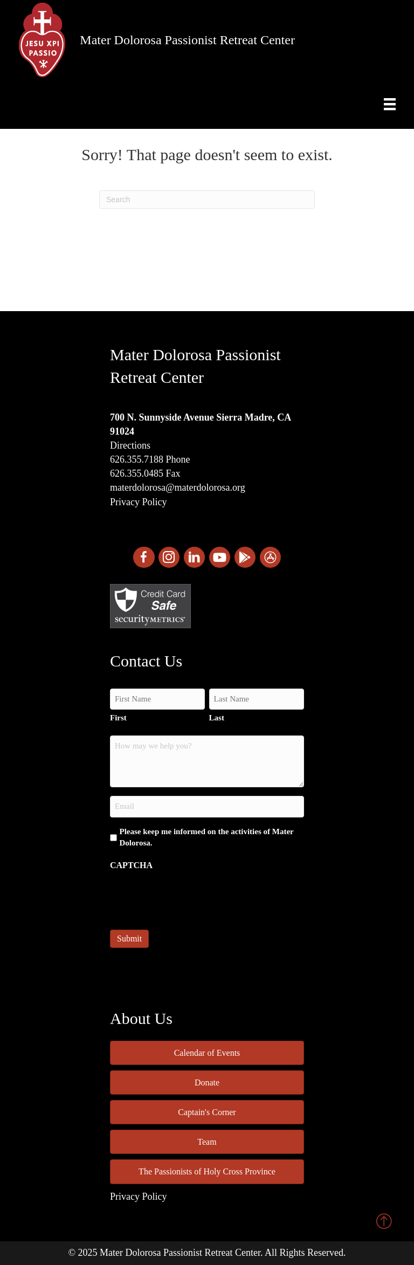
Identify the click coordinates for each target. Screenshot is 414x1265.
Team (206, 1141)
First (118, 717)
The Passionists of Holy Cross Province (207, 1171)
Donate (207, 1082)
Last (216, 717)
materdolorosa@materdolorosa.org (177, 487)
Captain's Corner (207, 1112)
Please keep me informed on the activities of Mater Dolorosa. (207, 837)
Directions (130, 445)
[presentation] (192, 897)
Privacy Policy (138, 502)
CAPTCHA (131, 865)
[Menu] (389, 104)
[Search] (207, 199)
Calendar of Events (207, 1052)
